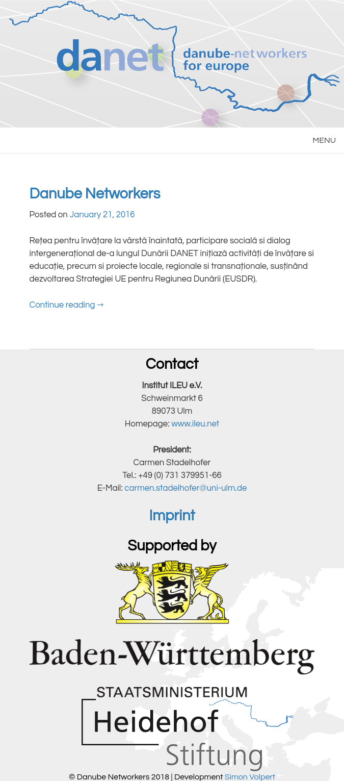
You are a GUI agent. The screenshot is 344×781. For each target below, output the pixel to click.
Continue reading (67, 305)
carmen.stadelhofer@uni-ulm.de (185, 488)
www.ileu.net (195, 424)
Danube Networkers (95, 193)
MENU (324, 140)
